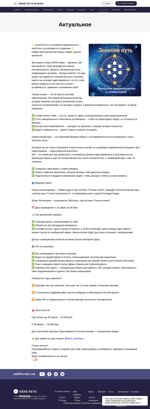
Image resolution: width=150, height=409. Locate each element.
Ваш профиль (48, 10)
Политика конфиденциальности (95, 403)
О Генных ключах (31, 10)
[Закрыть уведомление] (146, 398)
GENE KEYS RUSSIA (31, 3)
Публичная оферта (72, 403)
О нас (92, 10)
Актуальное (103, 10)
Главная (16, 10)
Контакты (116, 10)
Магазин (70, 10)
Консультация (130, 10)
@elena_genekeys (74, 338)
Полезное (81, 10)
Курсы (60, 10)
